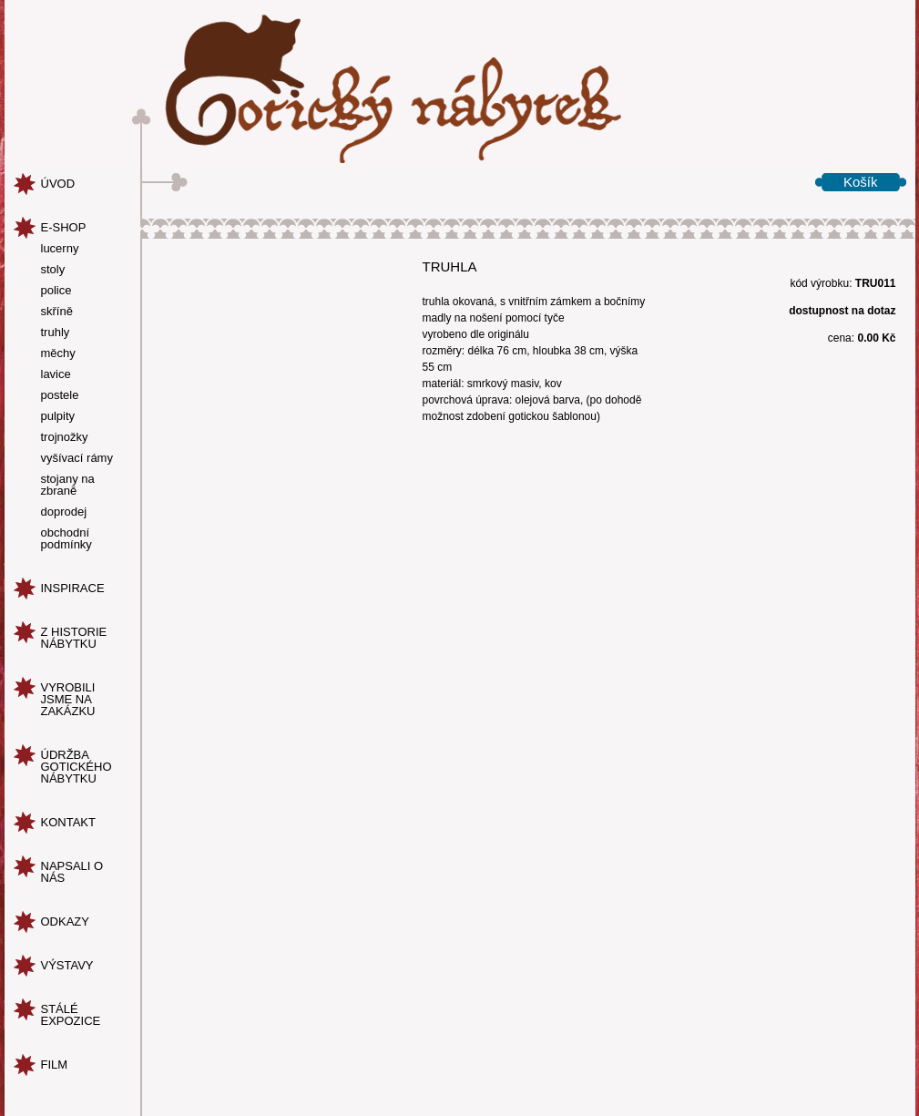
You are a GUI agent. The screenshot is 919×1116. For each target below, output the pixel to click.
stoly (53, 269)
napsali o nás (72, 872)
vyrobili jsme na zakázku (68, 699)
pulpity (58, 416)
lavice (56, 374)
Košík (860, 181)
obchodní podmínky (66, 539)
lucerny (60, 248)
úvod (58, 183)
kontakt (68, 822)
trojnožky (64, 437)
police (56, 290)
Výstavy (67, 965)
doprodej (64, 512)
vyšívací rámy (77, 458)
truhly (55, 332)
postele (60, 395)
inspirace (73, 588)
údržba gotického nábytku (76, 766)
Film (54, 1064)
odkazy (65, 921)
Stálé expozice (71, 1015)
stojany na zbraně (68, 485)
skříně (57, 311)
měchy (58, 353)
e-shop (64, 227)
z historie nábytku (74, 637)
